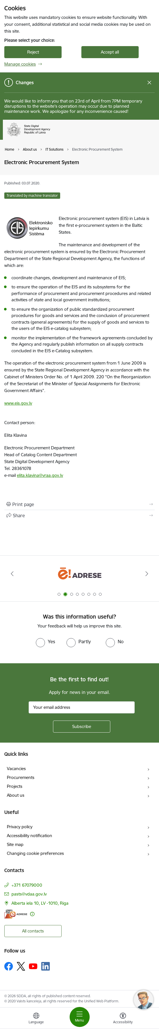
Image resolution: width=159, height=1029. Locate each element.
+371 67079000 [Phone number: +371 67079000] (26, 885)
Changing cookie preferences (35, 853)
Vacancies (16, 768)
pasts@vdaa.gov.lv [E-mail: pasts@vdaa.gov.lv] (29, 894)
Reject (33, 52)
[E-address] (15, 914)
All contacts (33, 931)
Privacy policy (19, 826)
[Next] (147, 574)
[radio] (45, 641)
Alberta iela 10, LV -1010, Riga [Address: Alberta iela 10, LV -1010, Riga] (39, 903)
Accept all (110, 52)
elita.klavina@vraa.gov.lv (40, 475)
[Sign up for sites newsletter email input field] (82, 707)
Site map (15, 844)
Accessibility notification (29, 835)
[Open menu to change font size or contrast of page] (123, 1019)
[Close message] (149, 82)
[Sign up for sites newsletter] (81, 727)
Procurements (20, 777)
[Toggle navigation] (80, 1017)
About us (15, 795)
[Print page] (79, 504)
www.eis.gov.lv (18, 403)
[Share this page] (79, 515)
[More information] (32, 914)
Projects (14, 786)
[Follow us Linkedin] (45, 966)
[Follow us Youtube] (33, 966)
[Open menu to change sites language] (36, 1019)
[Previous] (12, 574)
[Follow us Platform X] (21, 966)
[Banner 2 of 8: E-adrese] (79, 574)
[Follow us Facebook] (8, 966)
